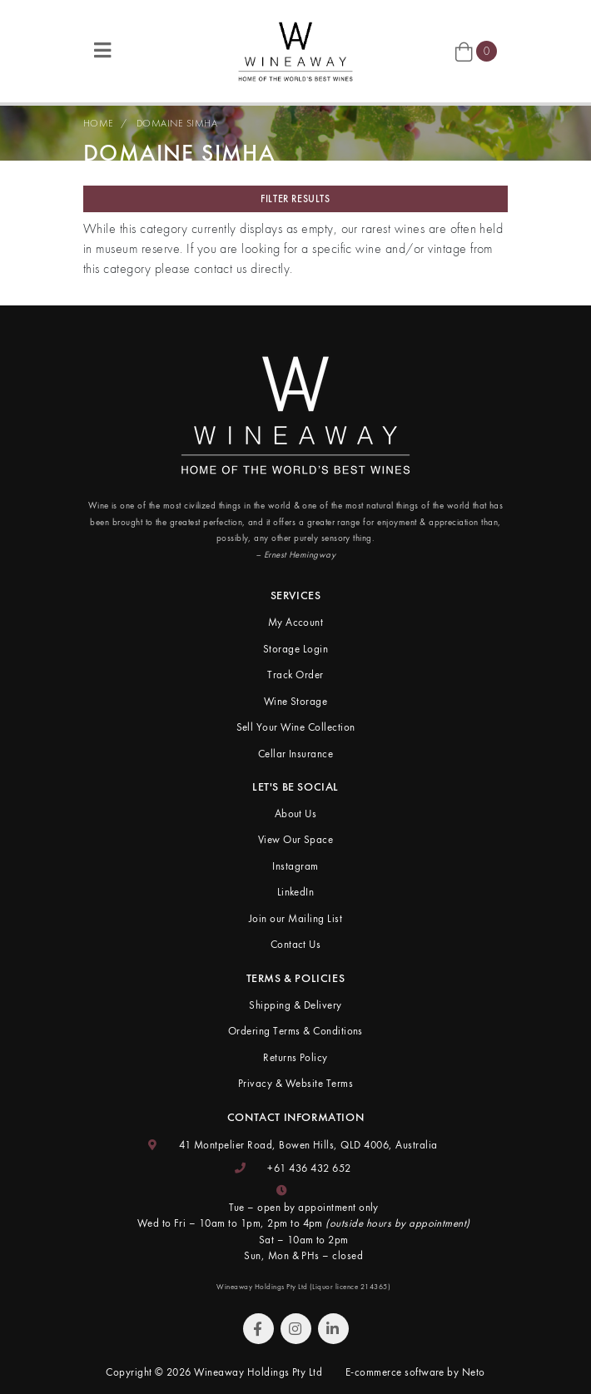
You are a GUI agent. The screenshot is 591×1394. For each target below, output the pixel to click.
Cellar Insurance (296, 754)
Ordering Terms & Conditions (295, 1031)
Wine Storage (296, 701)
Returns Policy (295, 1057)
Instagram (295, 866)
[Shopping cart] (476, 51)
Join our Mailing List (295, 918)
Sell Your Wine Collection (295, 727)
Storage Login (295, 649)
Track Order (295, 674)
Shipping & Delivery (295, 1005)
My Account (296, 622)
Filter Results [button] (295, 199)
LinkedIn (296, 892)
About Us (296, 813)
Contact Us (296, 944)
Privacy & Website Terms (295, 1083)
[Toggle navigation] (102, 51)
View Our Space (296, 839)
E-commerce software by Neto (415, 1372)
